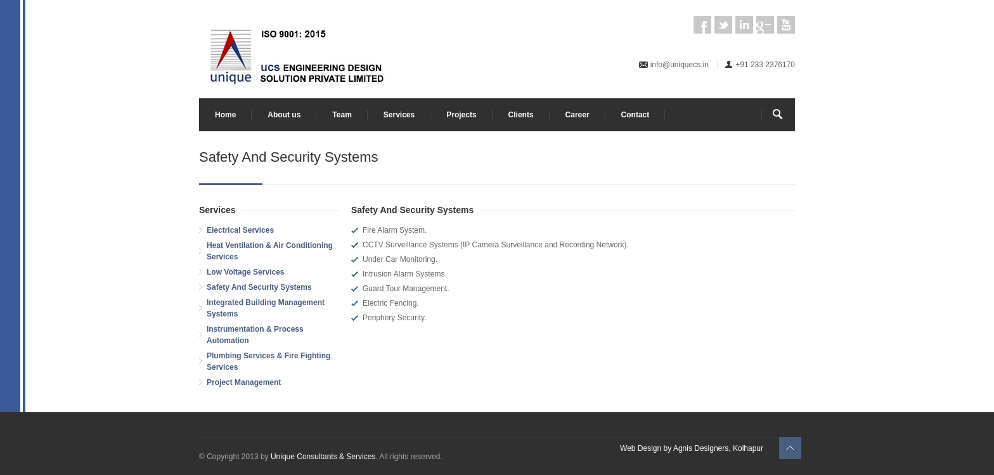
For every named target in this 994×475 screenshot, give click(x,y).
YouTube (786, 25)
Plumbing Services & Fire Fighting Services (268, 361)
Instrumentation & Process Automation (255, 335)
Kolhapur (748, 448)
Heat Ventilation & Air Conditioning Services (270, 251)
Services (399, 114)
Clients (521, 114)
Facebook (702, 25)
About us (284, 114)
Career (577, 114)
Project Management (244, 382)
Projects (461, 114)
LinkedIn (744, 25)
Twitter (723, 25)
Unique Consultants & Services (323, 456)
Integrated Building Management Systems (266, 308)
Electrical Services (240, 230)
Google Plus (765, 25)
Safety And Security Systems (259, 287)
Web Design (640, 448)
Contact (635, 114)
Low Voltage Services (246, 272)
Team (341, 114)
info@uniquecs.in (679, 64)
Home (225, 114)
